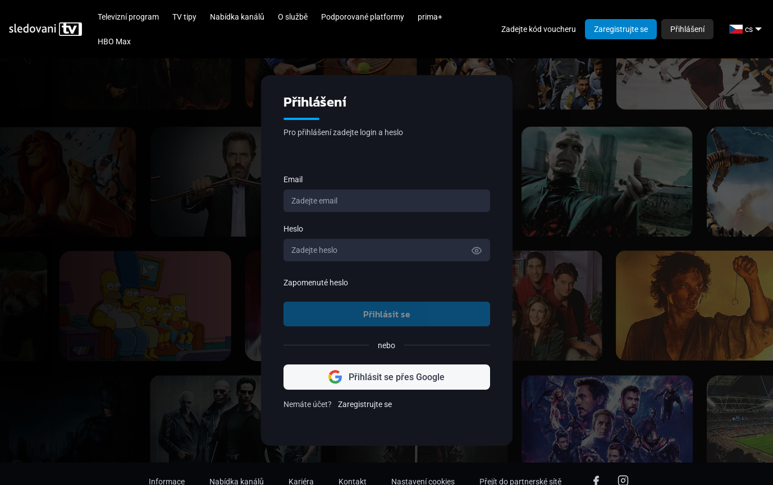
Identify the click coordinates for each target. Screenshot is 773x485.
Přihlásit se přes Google (386, 377)
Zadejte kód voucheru (538, 29)
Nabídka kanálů (237, 16)
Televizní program (128, 16)
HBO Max (114, 41)
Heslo (293, 228)
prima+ (430, 16)
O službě (293, 16)
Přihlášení (687, 29)
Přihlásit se (386, 314)
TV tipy (184, 16)
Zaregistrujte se (621, 29)
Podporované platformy (362, 16)
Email (293, 179)
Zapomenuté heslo (315, 282)
